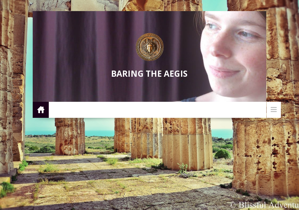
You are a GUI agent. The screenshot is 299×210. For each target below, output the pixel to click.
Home (41, 109)
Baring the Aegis (149, 73)
